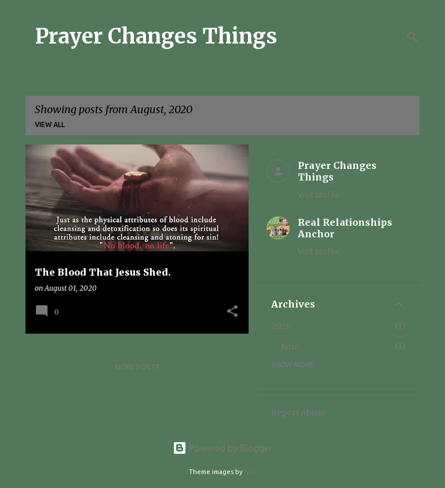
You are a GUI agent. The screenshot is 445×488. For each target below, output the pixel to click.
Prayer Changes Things (156, 36)
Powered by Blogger (222, 448)
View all (50, 124)
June (289, 346)
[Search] (413, 37)
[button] (232, 312)
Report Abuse (298, 412)
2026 (281, 326)
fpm (250, 471)
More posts (137, 367)
